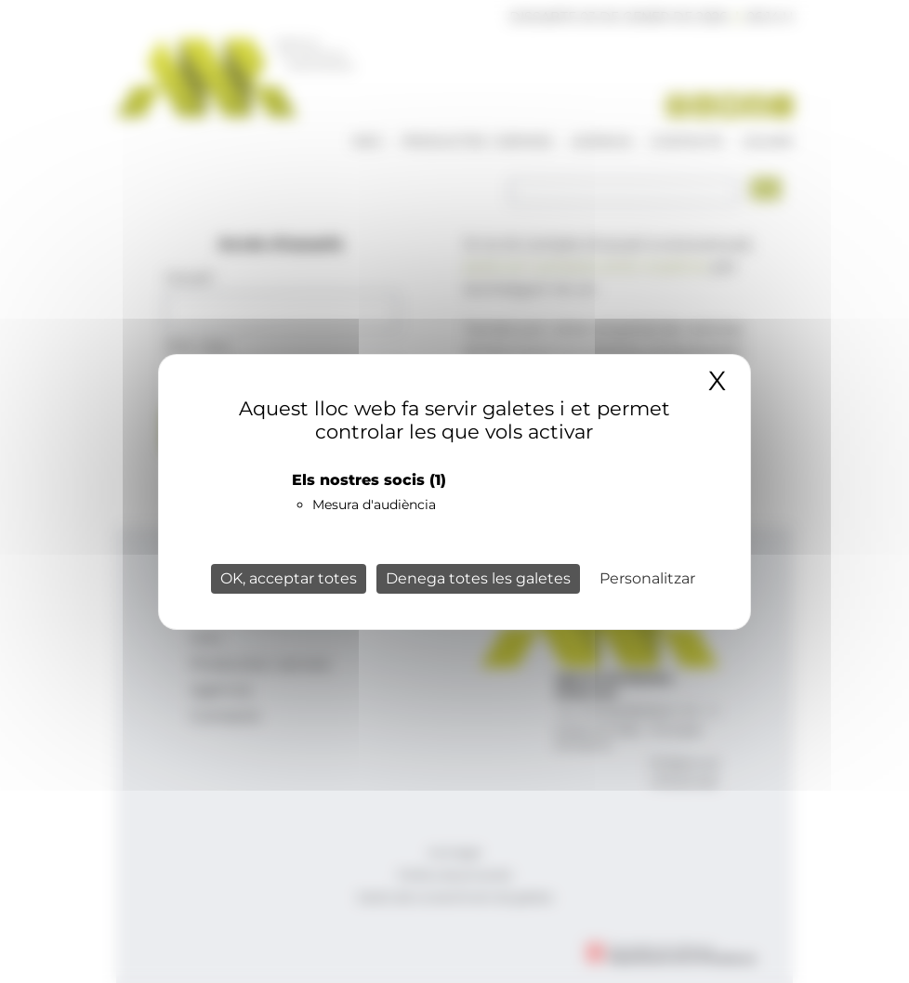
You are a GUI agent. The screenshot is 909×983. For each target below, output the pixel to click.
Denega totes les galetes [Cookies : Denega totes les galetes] (478, 578)
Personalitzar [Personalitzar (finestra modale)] (647, 578)
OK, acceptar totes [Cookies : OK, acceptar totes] (288, 578)
